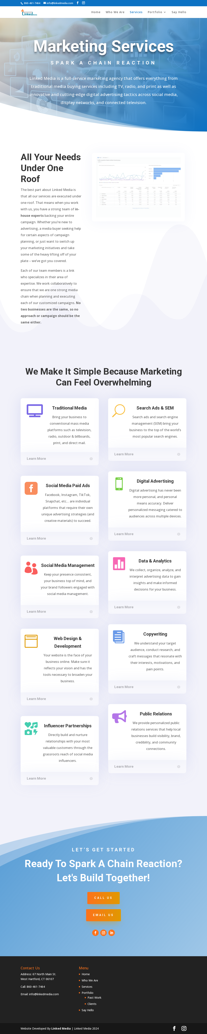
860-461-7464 (32, 3)
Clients (92, 1004)
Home (95, 12)
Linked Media (61, 1028)
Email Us (103, 915)
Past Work (94, 997)
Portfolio (155, 12)
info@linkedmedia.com (44, 994)
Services (136, 12)
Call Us (103, 897)
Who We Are (115, 12)
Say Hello (179, 12)
